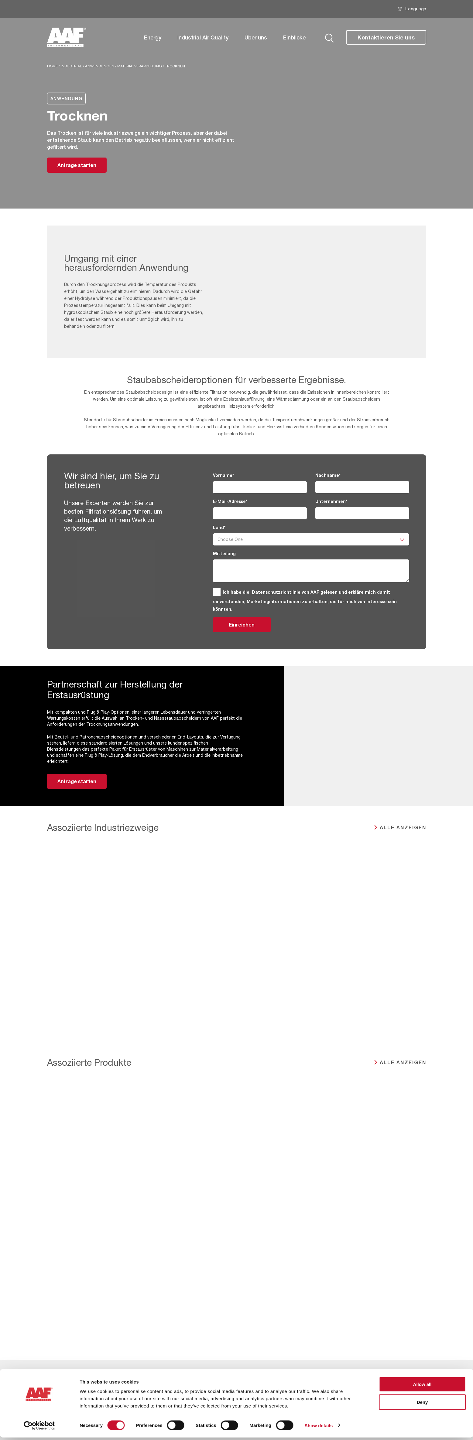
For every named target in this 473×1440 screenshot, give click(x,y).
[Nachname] (362, 487)
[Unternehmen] (362, 513)
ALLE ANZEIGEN (403, 827)
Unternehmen (331, 501)
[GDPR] (217, 592)
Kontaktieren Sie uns (386, 37)
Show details (319, 1428)
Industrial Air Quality (202, 37)
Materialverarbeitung (139, 66)
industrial (71, 66)
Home (52, 66)
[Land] (311, 539)
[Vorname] (260, 487)
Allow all (422, 1386)
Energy (152, 37)
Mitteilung (224, 553)
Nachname (328, 475)
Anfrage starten (76, 165)
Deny (422, 1404)
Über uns (256, 37)
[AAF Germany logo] (67, 37)
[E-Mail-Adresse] (260, 513)
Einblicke (294, 37)
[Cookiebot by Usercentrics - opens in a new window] (39, 1428)
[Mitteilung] (311, 570)
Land (219, 527)
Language (415, 8)
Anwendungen (99, 66)
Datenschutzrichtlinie (276, 592)
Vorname (223, 475)
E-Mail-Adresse (230, 501)
